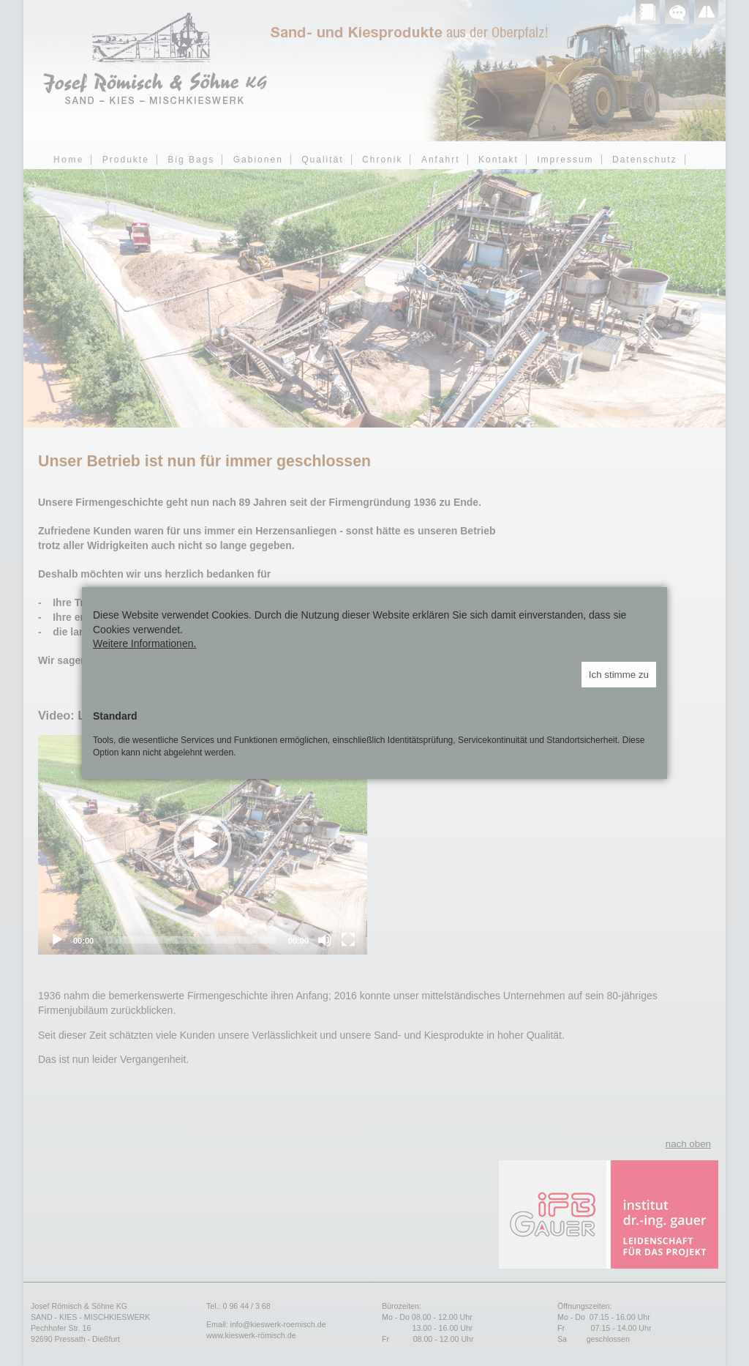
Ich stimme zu (619, 674)
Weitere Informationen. (144, 643)
